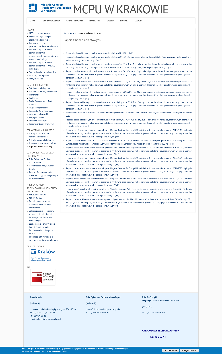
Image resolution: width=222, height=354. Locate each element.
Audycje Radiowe (36, 117)
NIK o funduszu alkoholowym (41, 140)
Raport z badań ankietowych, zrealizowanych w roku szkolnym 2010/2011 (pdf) (99, 53)
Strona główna (70, 33)
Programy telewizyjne (38, 120)
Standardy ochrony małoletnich (42, 72)
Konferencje (34, 94)
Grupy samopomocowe (38, 107)
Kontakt (124, 20)
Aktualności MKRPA (37, 194)
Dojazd (138, 20)
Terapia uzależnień (50, 20)
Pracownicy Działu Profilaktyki (42, 124)
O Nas (32, 20)
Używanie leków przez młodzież (42, 143)
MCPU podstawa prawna (39, 33)
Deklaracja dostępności (39, 75)
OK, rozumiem (170, 351)
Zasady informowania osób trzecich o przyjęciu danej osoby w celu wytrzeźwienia (43, 175)
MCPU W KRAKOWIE (121, 9)
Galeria (110, 20)
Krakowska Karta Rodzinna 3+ (41, 111)
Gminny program (74, 20)
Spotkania (33, 98)
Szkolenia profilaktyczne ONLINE (43, 91)
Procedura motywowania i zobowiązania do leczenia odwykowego (40, 204)
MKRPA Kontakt (35, 198)
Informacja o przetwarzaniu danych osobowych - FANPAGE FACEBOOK (42, 65)
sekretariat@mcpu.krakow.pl (48, 319)
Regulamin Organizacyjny (40, 36)
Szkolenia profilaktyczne (39, 88)
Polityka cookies (36, 78)
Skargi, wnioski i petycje (39, 40)
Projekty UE (95, 20)
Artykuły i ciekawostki (38, 114)
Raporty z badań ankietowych (41, 146)
